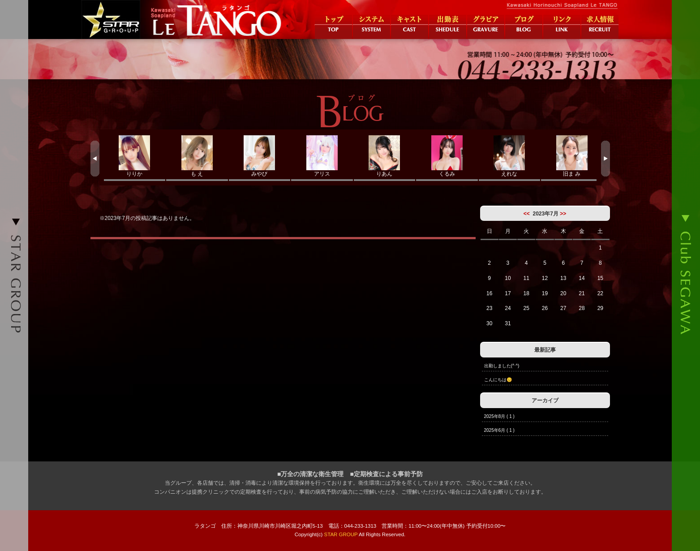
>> (563, 214)
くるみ (447, 156)
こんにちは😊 (498, 379)
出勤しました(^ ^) (502, 365)
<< (527, 214)
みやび (260, 156)
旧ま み (572, 156)
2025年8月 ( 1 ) (499, 416)
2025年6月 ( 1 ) (499, 430)
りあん (385, 156)
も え (197, 156)
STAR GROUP (341, 534)
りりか (135, 156)
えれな (510, 156)
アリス (322, 156)
